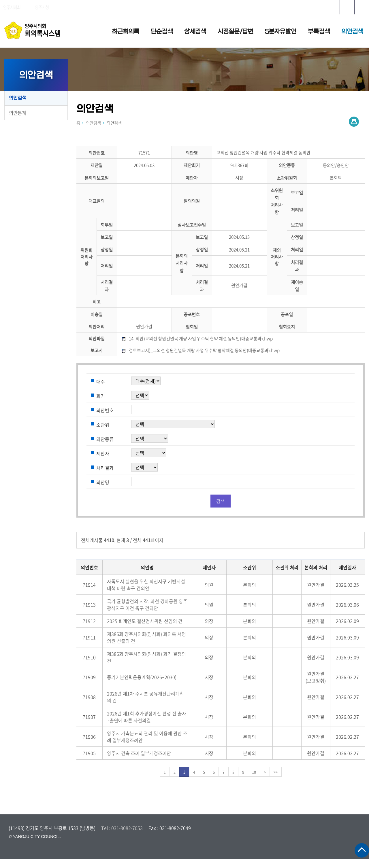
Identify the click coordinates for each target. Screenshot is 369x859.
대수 (100, 381)
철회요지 (287, 326)
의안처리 (97, 326)
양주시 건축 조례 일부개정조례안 (139, 753)
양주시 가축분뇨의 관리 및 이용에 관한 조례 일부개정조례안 (147, 737)
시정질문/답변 (235, 31)
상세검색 (195, 31)
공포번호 (192, 314)
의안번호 (97, 152)
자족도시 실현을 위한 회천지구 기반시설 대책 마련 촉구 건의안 (146, 585)
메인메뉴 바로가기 (184, 0)
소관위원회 (287, 177)
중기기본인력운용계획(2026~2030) (141, 677)
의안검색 (352, 31)
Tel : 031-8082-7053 (122, 827)
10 (254, 772)
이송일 (97, 314)
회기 (100, 395)
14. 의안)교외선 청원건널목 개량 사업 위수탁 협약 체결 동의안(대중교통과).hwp (201, 338)
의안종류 (287, 165)
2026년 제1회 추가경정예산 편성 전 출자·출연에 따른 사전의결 (146, 717)
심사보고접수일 (192, 224)
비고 (97, 302)
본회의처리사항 (182, 263)
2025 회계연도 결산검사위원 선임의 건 (144, 620)
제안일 (97, 165)
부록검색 (319, 31)
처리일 (297, 209)
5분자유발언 (280, 31)
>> (276, 772)
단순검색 (162, 31)
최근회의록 (125, 31)
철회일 (192, 326)
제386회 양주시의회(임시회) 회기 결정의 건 (146, 657)
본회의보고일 (96, 177)
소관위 (102, 424)
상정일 (297, 237)
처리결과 (105, 467)
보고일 (297, 192)
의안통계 (17, 112)
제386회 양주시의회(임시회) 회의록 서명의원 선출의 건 (146, 637)
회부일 (107, 224)
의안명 (192, 152)
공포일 (287, 314)
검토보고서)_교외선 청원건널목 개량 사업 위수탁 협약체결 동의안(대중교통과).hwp (204, 350)
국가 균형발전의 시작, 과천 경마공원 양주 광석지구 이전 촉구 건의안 (147, 604)
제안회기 (192, 165)
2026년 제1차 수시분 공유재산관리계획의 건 (145, 697)
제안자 (192, 177)
